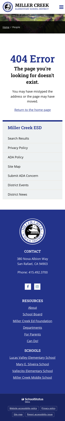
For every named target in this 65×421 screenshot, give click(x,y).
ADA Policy (15, 157)
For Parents (32, 334)
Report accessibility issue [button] (40, 414)
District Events (18, 185)
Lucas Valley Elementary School (32, 357)
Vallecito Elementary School (32, 371)
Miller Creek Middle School (32, 377)
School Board (32, 314)
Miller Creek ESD (25, 127)
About (32, 308)
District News (17, 194)
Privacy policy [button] (48, 408)
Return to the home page (32, 110)
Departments (32, 327)
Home (6, 27)
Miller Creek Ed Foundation (32, 321)
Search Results (18, 138)
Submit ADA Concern (23, 176)
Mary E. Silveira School (32, 364)
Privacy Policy (18, 148)
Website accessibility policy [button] (23, 408)
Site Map (14, 166)
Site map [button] (18, 414)
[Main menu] (61, 7)
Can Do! (32, 341)
